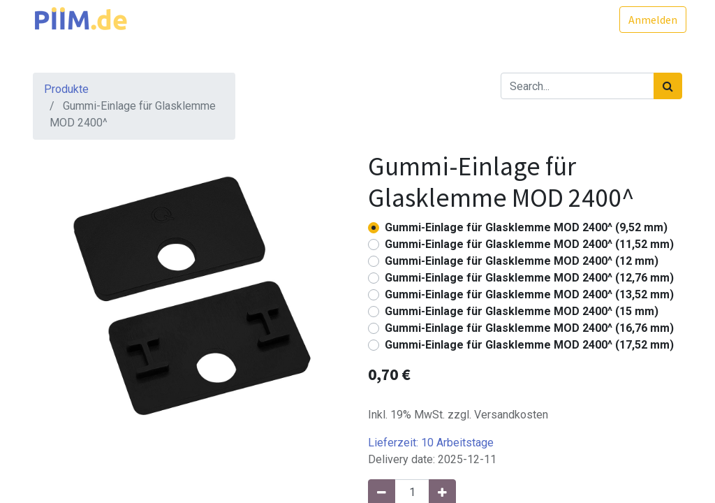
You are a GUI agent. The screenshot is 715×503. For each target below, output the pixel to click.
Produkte (66, 89)
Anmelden (648, 20)
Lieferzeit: (431, 442)
